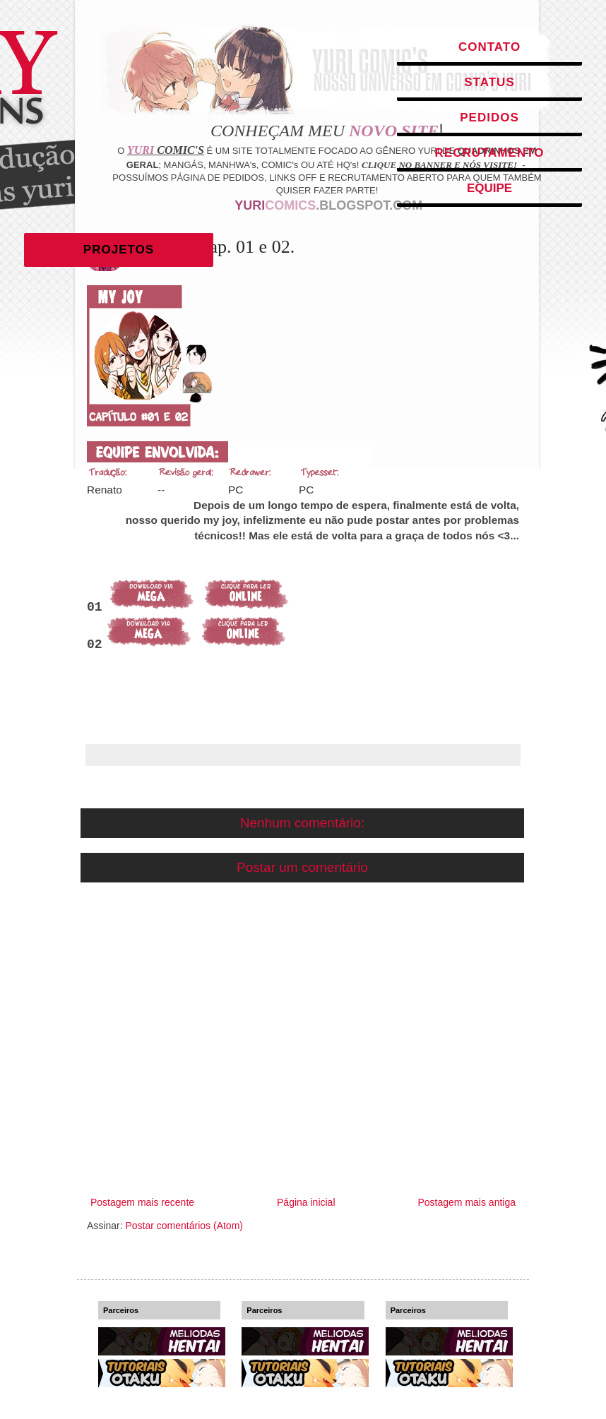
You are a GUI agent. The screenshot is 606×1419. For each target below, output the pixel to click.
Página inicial (306, 1202)
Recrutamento (490, 153)
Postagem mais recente (142, 1202)
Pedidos (489, 117)
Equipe (489, 188)
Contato (489, 47)
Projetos (118, 249)
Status (489, 82)
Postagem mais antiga (466, 1202)
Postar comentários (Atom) (184, 1225)
